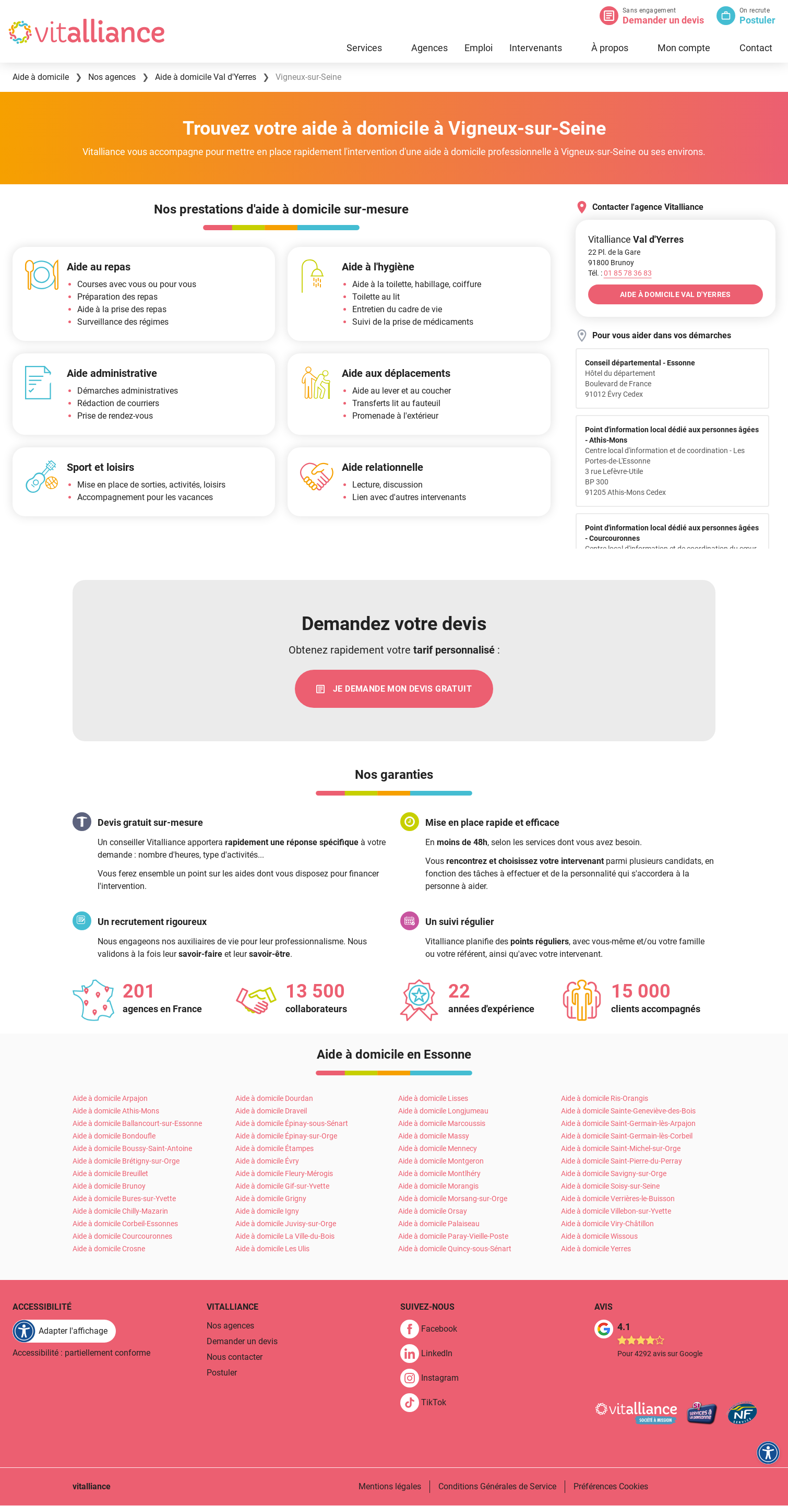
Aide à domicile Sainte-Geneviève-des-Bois (628, 1111)
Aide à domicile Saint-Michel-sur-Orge (620, 1149)
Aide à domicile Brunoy (109, 1186)
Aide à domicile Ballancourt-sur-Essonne (137, 1124)
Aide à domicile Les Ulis (272, 1249)
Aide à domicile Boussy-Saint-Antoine (132, 1149)
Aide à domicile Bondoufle (114, 1136)
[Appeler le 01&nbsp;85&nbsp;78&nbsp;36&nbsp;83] (628, 273)
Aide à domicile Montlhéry (439, 1174)
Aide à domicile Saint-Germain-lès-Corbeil (627, 1136)
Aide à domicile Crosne (109, 1249)
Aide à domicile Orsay (432, 1211)
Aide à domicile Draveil (271, 1111)
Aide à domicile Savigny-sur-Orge (613, 1174)
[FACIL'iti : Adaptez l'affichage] (64, 1331)
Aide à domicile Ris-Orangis (604, 1099)
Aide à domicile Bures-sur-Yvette (124, 1199)
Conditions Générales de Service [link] (497, 1487)
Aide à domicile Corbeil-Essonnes (125, 1224)
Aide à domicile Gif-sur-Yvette (282, 1186)
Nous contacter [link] (234, 1357)
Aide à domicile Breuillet (110, 1174)
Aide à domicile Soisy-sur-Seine (610, 1186)
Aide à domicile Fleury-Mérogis (284, 1174)
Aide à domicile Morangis (438, 1186)
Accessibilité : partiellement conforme (81, 1353)
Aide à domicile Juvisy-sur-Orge (285, 1224)
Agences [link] (429, 47)
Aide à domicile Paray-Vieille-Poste (453, 1236)
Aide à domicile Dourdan (274, 1099)
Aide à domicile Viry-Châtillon (607, 1224)
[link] (394, 689)
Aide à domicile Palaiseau (439, 1224)
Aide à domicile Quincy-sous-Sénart (454, 1249)
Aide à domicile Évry (267, 1161)
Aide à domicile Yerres (596, 1249)
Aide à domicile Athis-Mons (116, 1111)
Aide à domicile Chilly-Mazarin (120, 1211)
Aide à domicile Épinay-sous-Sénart (291, 1124)
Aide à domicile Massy (433, 1136)
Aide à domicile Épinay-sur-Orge (286, 1136)
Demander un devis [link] (242, 1342)
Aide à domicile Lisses (433, 1099)
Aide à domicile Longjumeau (443, 1111)
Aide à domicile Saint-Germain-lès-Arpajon (628, 1124)
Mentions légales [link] (390, 1487)
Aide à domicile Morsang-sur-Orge (452, 1199)
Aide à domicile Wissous (599, 1236)
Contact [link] (755, 47)
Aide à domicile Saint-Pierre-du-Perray (621, 1161)
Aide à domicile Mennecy (437, 1149)
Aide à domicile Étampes (274, 1149)
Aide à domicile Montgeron (441, 1161)
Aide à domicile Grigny (270, 1199)
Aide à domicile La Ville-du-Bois (285, 1236)
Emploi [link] (478, 47)
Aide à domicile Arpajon (110, 1099)
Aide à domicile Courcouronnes (122, 1236)
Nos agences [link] (230, 1326)
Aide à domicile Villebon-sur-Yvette (616, 1211)
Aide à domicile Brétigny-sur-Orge (126, 1161)
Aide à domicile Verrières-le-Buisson (618, 1199)
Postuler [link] (222, 1373)
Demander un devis (663, 20)
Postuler (757, 20)
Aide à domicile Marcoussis (441, 1124)
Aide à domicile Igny (267, 1211)
